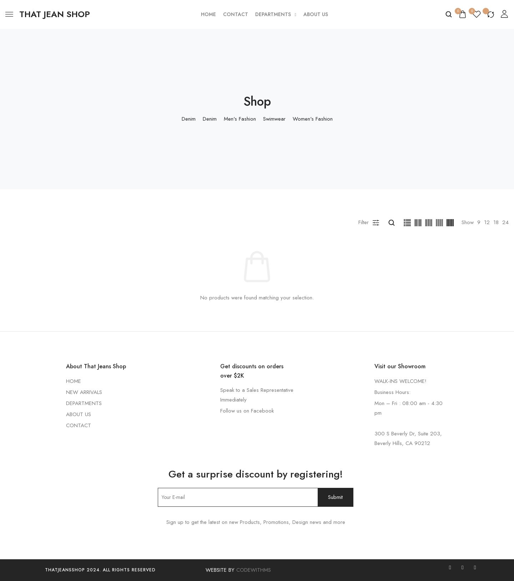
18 (496, 222)
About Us (315, 14)
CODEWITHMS (253, 570)
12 (487, 222)
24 (505, 222)
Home (208, 14)
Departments (275, 14)
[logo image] (54, 14)
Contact (235, 14)
